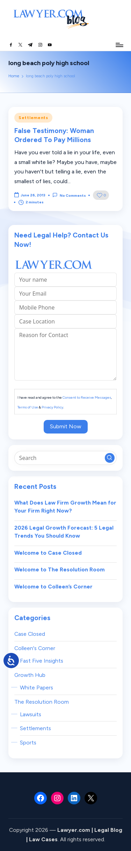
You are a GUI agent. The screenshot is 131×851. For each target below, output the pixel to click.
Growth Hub (29, 675)
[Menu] (119, 45)
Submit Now (65, 426)
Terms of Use (27, 407)
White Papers (36, 687)
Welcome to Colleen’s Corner (53, 586)
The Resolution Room (41, 701)
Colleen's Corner (34, 648)
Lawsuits (30, 714)
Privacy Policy (52, 407)
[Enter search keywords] (65, 458)
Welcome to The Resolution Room (59, 569)
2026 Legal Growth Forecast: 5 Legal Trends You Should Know (64, 531)
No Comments (69, 195)
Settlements (33, 117)
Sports (28, 742)
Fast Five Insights (41, 660)
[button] (110, 458)
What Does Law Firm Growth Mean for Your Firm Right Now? (65, 506)
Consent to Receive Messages (87, 397)
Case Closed (29, 634)
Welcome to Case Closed (48, 552)
